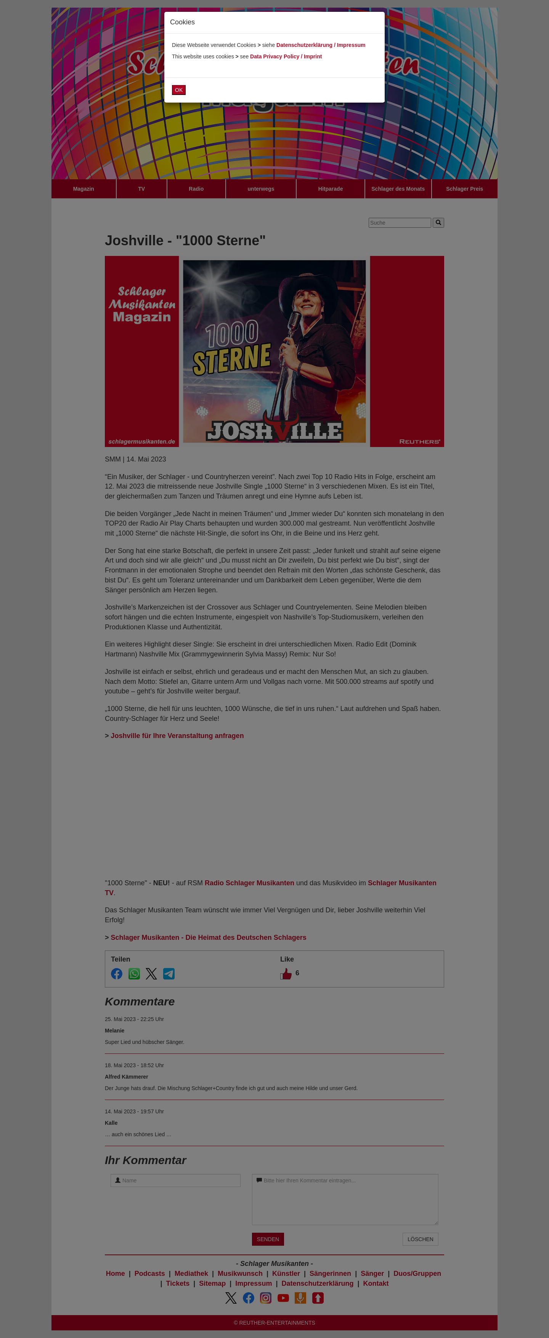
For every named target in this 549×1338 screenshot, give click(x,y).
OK (179, 90)
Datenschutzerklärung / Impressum (320, 45)
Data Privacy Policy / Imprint (286, 56)
